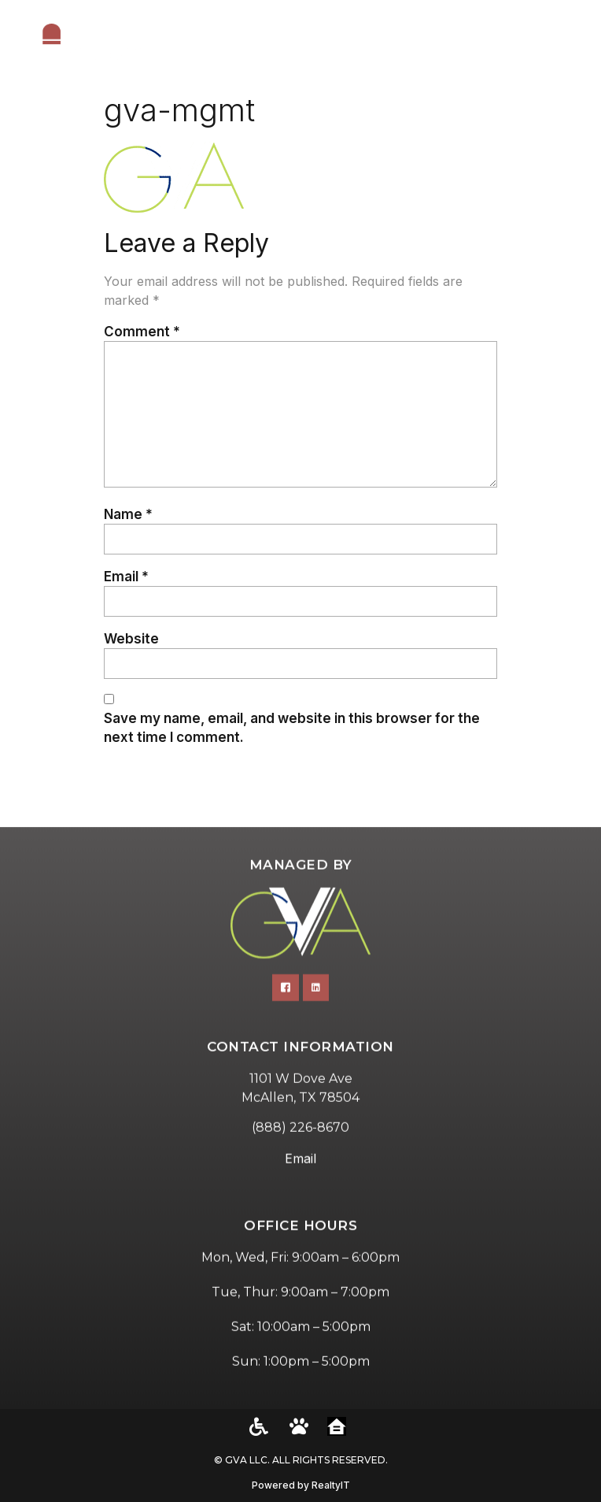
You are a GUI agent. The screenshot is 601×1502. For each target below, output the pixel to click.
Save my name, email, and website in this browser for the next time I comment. (292, 727)
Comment (142, 331)
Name (128, 514)
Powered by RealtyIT (301, 1485)
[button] (570, 43)
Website (131, 638)
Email (126, 576)
